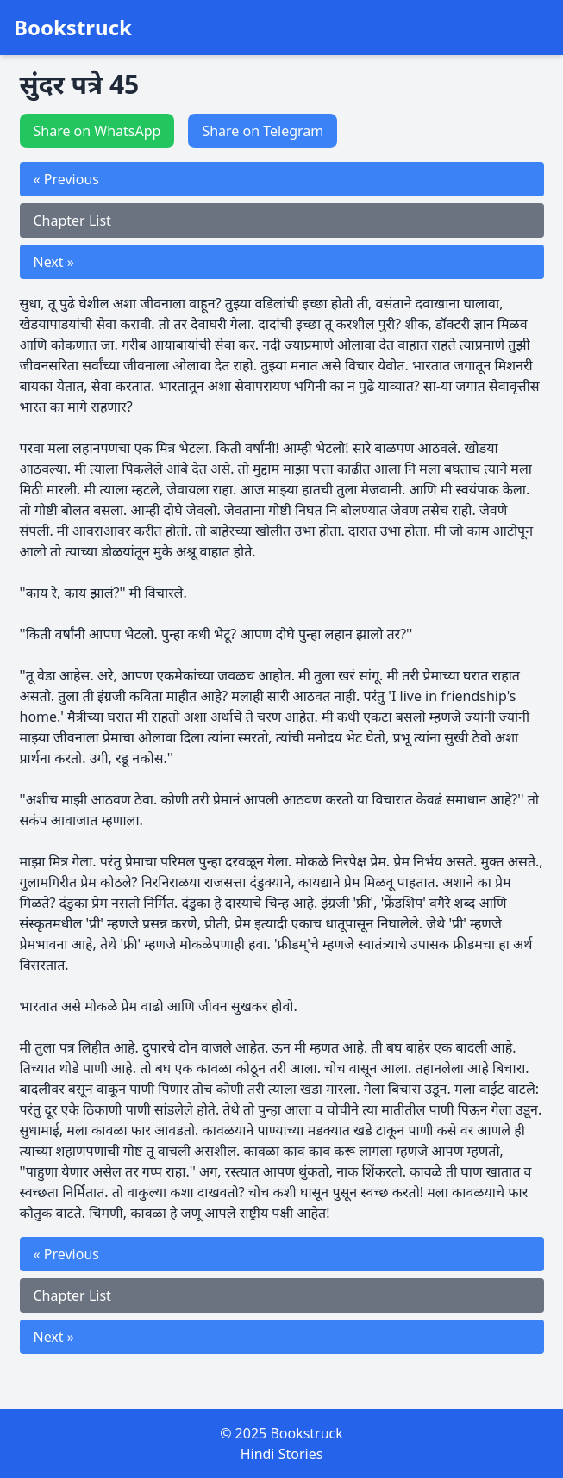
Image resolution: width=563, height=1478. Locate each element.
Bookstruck (73, 27)
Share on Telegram (262, 130)
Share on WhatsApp (97, 130)
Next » (54, 261)
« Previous (66, 179)
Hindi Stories (282, 1453)
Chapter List (72, 220)
